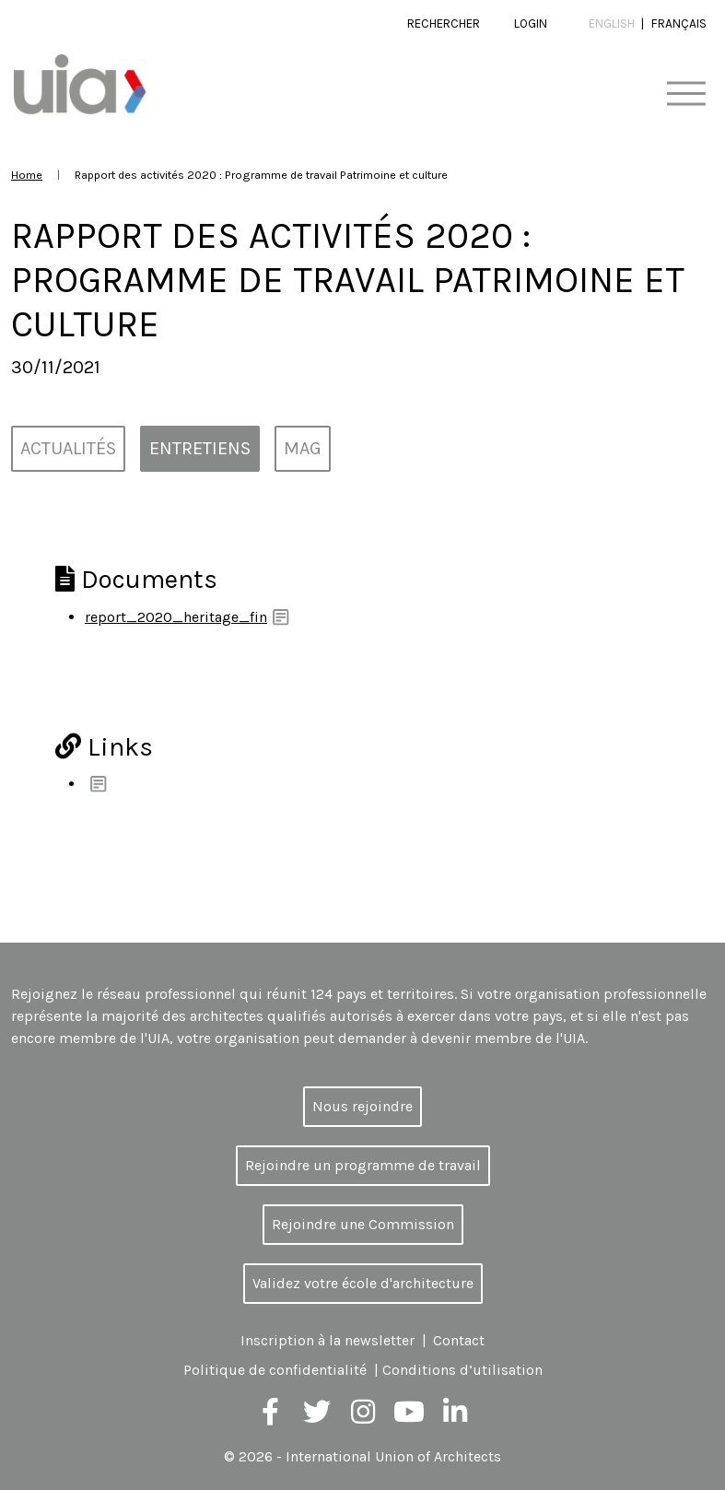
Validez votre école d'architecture (363, 1283)
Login (530, 23)
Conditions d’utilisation (462, 1370)
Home (26, 175)
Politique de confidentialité (275, 1370)
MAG (303, 448)
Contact (459, 1340)
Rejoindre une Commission (363, 1224)
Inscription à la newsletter (327, 1340)
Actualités (68, 448)
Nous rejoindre (362, 1106)
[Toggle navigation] (686, 94)
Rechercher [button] (443, 23)
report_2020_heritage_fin (176, 617)
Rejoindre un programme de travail (363, 1165)
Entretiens (200, 448)
